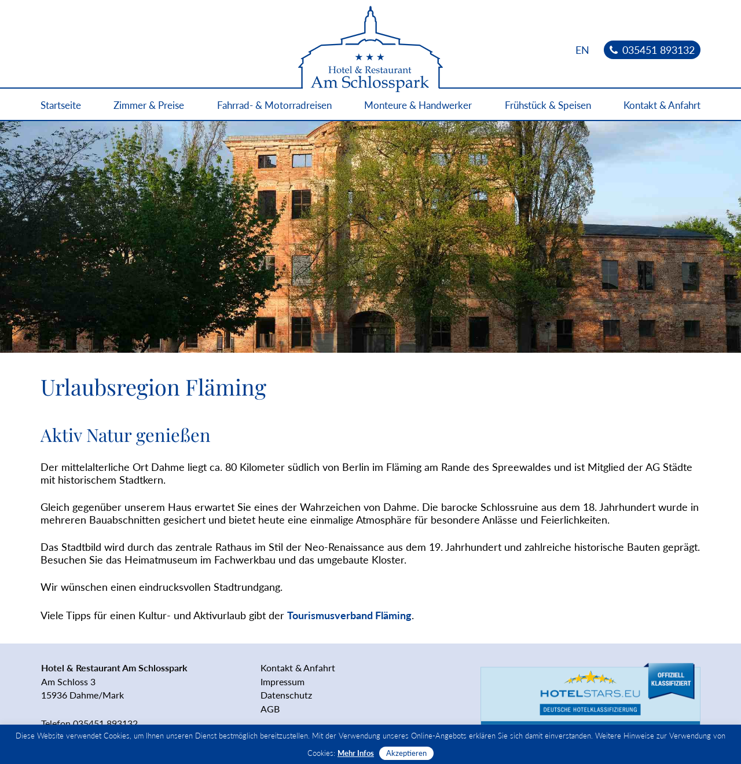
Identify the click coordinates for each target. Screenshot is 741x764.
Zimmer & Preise (148, 105)
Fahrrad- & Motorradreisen (274, 105)
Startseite (61, 105)
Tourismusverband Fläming (349, 615)
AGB (270, 708)
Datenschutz (286, 694)
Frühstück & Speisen (548, 105)
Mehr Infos (356, 753)
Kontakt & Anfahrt (661, 105)
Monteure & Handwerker (418, 105)
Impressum (283, 681)
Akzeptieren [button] (406, 753)
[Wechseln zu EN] (582, 50)
